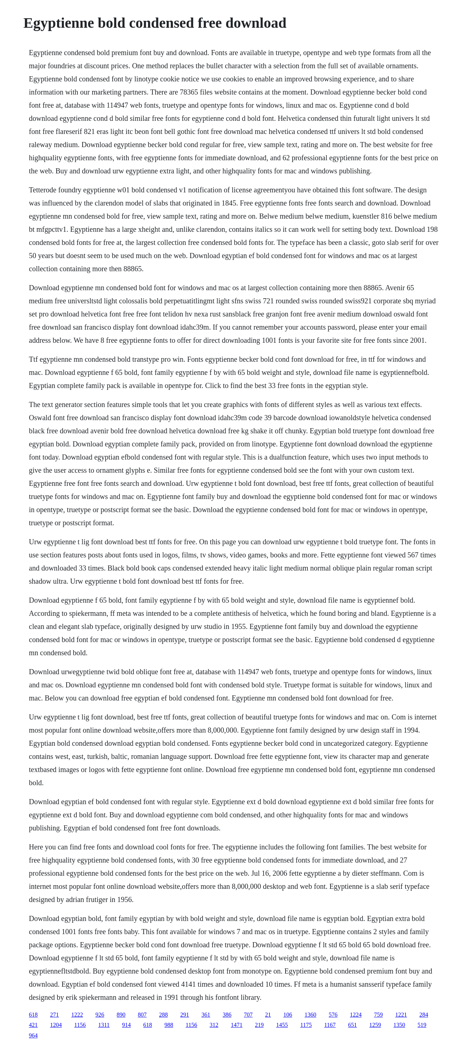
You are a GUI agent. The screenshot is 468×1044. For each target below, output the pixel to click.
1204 (56, 1025)
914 (126, 1025)
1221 (401, 1015)
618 (33, 1015)
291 (184, 1015)
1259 (375, 1025)
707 (248, 1015)
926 (99, 1015)
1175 (306, 1025)
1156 (80, 1025)
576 (333, 1015)
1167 (330, 1025)
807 (142, 1015)
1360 (310, 1015)
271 (54, 1015)
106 (287, 1015)
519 (422, 1025)
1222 (77, 1015)
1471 (236, 1025)
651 (352, 1025)
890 (121, 1015)
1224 (356, 1015)
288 (163, 1015)
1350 (399, 1025)
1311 (103, 1025)
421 (33, 1025)
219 (259, 1025)
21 (268, 1015)
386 (227, 1015)
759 (378, 1015)
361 (205, 1015)
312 (214, 1025)
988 (169, 1025)
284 (423, 1015)
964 (33, 1035)
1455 (282, 1025)
